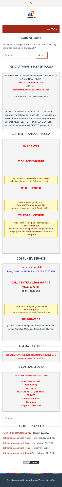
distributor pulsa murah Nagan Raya (19, 438)
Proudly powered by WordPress (21, 480)
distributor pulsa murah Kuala (16, 448)
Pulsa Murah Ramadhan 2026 (16, 433)
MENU (51, 29)
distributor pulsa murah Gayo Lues (18, 443)
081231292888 (31, 286)
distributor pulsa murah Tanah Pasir (19, 453)
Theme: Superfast (46, 480)
